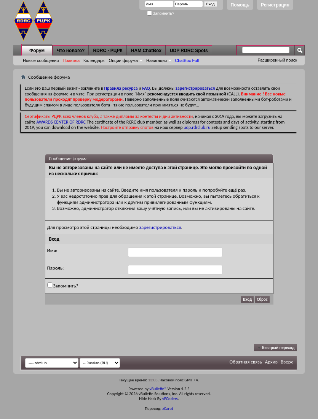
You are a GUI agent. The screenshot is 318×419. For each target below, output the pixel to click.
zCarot (167, 408)
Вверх (287, 362)
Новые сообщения (41, 60)
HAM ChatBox (146, 50)
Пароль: (55, 268)
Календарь (94, 60)
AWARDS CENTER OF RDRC (61, 122)
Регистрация (275, 5)
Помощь (240, 5)
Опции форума (123, 60)
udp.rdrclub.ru (197, 127)
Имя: (52, 250)
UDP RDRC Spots (189, 50)
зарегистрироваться (160, 227)
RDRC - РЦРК (107, 50)
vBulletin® (157, 388)
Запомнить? (160, 13)
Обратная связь (246, 362)
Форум (37, 50)
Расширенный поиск (277, 60)
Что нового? (71, 50)
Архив (271, 362)
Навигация (156, 60)
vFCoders (170, 398)
